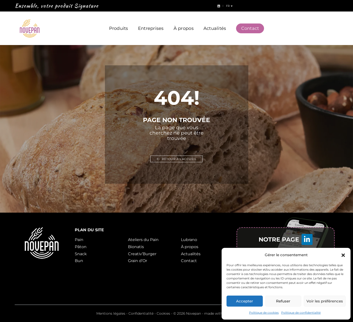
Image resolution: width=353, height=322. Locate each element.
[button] (343, 255)
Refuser (283, 301)
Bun (79, 260)
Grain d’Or (137, 260)
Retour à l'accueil (176, 159)
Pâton (81, 246)
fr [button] (345, 6)
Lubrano (189, 239)
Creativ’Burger (142, 254)
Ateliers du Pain (143, 239)
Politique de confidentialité (301, 312)
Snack (81, 254)
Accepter (244, 301)
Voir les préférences (324, 301)
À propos (184, 24)
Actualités (214, 24)
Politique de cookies (264, 312)
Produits (118, 24)
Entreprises (151, 24)
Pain (79, 239)
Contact (250, 24)
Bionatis (136, 246)
